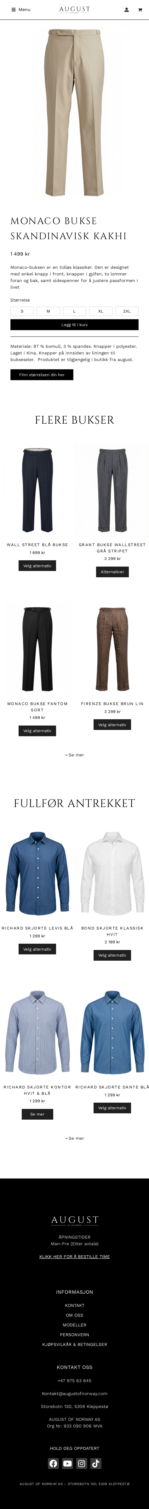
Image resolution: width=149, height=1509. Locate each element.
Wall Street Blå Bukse (37, 544)
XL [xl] (100, 311)
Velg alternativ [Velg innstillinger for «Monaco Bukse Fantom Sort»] (37, 730)
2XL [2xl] (127, 311)
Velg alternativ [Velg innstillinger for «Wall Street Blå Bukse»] (37, 565)
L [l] (74, 311)
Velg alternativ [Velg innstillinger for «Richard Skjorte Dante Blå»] (112, 1107)
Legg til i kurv (74, 324)
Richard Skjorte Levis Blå (38, 928)
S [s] (22, 311)
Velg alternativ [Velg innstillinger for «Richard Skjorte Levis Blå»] (37, 949)
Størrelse (20, 299)
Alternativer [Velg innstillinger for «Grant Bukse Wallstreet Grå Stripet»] (112, 571)
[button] (21, 9)
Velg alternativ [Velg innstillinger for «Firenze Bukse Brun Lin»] (112, 724)
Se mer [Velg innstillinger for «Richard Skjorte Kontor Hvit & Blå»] (37, 1114)
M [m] (48, 311)
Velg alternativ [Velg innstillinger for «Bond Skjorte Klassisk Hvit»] (112, 955)
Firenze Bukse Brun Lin (112, 703)
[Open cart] (140, 10)
